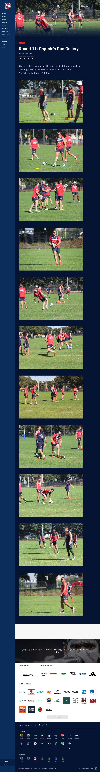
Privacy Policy (28, 768)
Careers (35, 768)
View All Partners (57, 717)
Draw (4, 19)
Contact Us (44, 768)
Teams (4, 25)
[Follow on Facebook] (39, 725)
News (4, 13)
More (8, 37)
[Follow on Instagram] (46, 725)
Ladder (4, 22)
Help (39, 768)
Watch (4, 16)
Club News (22, 43)
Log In (5, 765)
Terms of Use (21, 768)
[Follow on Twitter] (43, 725)
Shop (3, 47)
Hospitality (6, 31)
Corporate (5, 50)
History (5, 28)
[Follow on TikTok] (35, 725)
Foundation (6, 34)
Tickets (4, 44)
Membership (5, 41)
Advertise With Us (52, 768)
